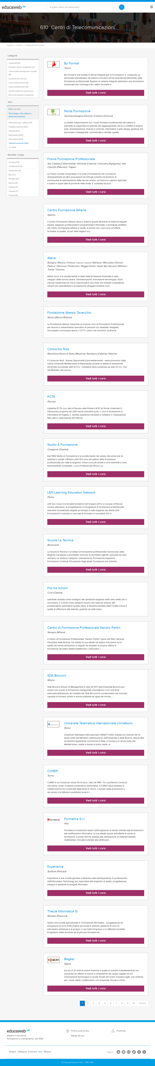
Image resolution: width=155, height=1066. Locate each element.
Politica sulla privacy (80, 1031)
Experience (55, 867)
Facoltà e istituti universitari (22, 67)
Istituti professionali (18, 87)
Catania (13, 191)
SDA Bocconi (56, 675)
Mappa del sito (77, 1036)
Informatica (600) (16, 139)
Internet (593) (14, 131)
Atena (51, 258)
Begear (69, 959)
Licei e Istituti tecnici (18, 83)
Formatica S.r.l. (74, 819)
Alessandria (15, 170)
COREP (52, 771)
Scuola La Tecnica (60, 540)
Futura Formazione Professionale (71, 159)
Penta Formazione (77, 111)
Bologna (14, 179)
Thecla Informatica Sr (62, 911)
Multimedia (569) (16, 135)
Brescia (13, 183)
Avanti (142, 1003)
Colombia (32, 1052)
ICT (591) (12, 147)
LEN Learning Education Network (71, 492)
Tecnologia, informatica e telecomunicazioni (20, 115)
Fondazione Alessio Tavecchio (69, 313)
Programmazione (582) (18, 127)
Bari (12, 175)
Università (14, 63)
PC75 (51, 397)
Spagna (12, 1052)
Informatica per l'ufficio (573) (20, 123)
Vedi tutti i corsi (96, 92)
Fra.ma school (57, 588)
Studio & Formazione (62, 445)
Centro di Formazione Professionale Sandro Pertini (83, 628)
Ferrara (13, 195)
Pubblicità (121, 1031)
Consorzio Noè (58, 349)
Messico (47, 1052)
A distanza (15, 166)
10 (134, 1003)
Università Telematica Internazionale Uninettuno (98, 723)
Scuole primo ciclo (17, 79)
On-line (14, 162)
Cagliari (13, 187)
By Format (71, 63)
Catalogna (22, 1052)
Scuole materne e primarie (21, 91)
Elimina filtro (15, 109)
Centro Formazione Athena (66, 210)
